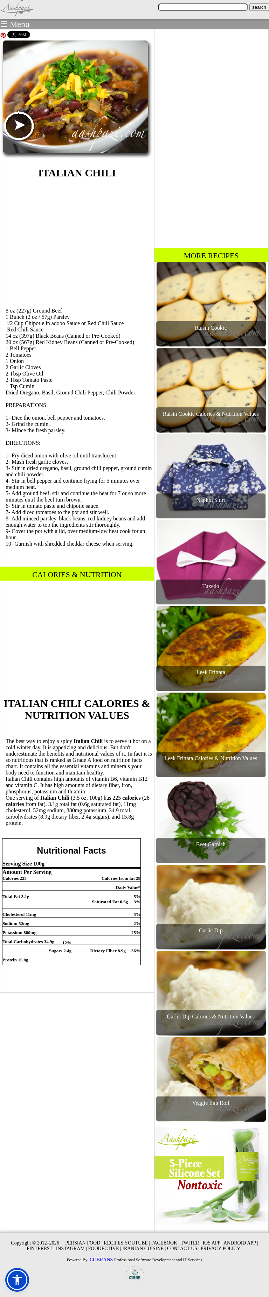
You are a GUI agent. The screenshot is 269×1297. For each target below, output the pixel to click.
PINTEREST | (41, 1248)
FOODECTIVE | (104, 1248)
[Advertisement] (77, 242)
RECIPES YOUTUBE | (127, 1243)
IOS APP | (212, 1243)
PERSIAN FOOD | (83, 1243)
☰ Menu (14, 24)
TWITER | (191, 1243)
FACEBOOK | (165, 1243)
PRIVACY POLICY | (221, 1248)
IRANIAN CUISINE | (144, 1248)
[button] (17, 1280)
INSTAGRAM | (71, 1248)
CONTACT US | (183, 1248)
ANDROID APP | (240, 1243)
